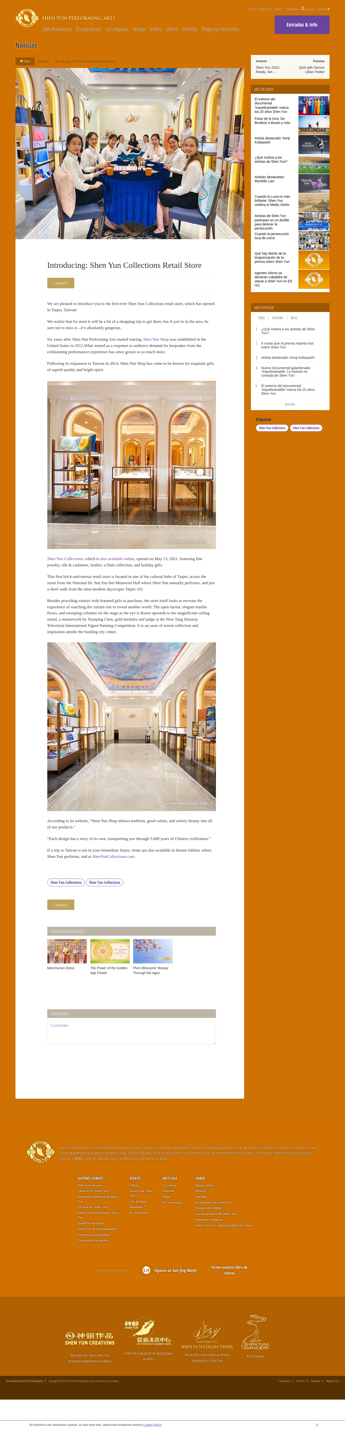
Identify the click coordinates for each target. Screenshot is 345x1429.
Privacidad (315, 1410)
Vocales (201, 1226)
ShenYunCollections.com (147, 884)
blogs (167, 1226)
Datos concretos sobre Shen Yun (98, 1244)
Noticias (43, 61)
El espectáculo (88, 29)
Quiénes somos (90, 1207)
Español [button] (323, 9)
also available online (125, 567)
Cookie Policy (152, 1424)
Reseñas (190, 29)
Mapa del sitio (332, 1410)
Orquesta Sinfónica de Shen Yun (98, 1228)
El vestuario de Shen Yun (213, 1231)
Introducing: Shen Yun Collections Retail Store (85, 61)
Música (200, 1220)
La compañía (117, 29)
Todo (261, 317)
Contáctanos (291, 9)
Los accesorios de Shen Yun (216, 1243)
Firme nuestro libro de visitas (229, 1299)
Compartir (61, 283)
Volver (24, 61)
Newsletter (265, 9)
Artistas (139, 29)
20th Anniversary (57, 29)
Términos (300, 1410)
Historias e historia (208, 1249)
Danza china (204, 1214)
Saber (278, 9)
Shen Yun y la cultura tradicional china (223, 1254)
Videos (156, 29)
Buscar (307, 9)
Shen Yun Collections (67, 567)
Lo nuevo (169, 1214)
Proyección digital (208, 1237)
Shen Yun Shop (167, 343)
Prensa (252, 9)
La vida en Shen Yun (92, 1236)
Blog (294, 317)
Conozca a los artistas (93, 1264)
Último (172, 29)
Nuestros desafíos (90, 1252)
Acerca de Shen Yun (141, 1223)
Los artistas (138, 1231)
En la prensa (139, 1242)
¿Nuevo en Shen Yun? (93, 1220)
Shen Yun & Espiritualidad (96, 1258)
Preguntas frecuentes (220, 29)
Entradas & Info (302, 24)
